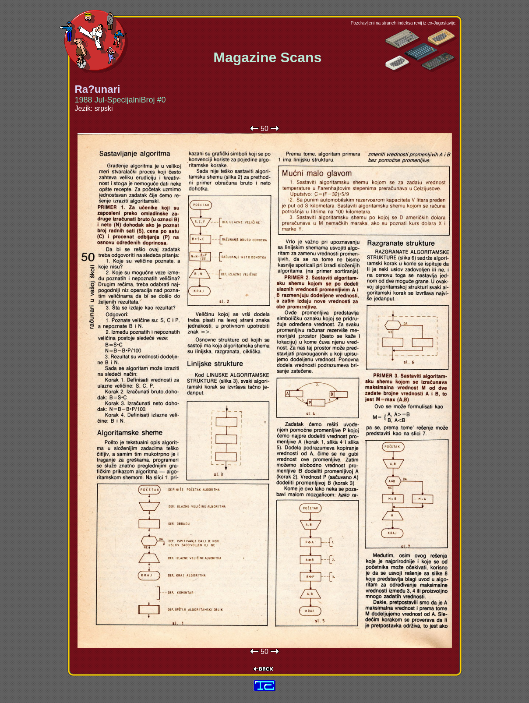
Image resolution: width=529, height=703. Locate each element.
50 (264, 128)
